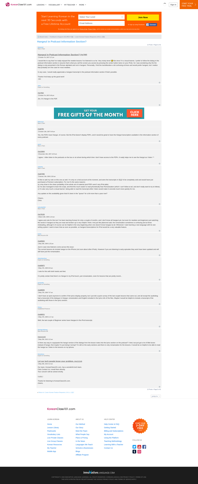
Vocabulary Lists (53, 434)
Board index (44, 37)
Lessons (40, 5)
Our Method (80, 424)
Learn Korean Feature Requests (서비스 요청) (90, 37)
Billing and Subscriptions (113, 431)
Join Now (143, 17)
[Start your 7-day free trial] (140, 426)
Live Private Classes (55, 438)
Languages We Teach (84, 445)
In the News (80, 441)
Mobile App (51, 451)
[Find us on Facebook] (144, 447)
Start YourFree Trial (189, 4)
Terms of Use (83, 29)
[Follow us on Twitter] (134, 447)
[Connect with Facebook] (151, 24)
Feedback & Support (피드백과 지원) (61, 37)
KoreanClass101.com (114, 477)
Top (159, 82)
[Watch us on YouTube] (139, 447)
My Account (108, 434)
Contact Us (108, 448)
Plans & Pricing (82, 438)
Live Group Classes (55, 441)
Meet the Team (81, 431)
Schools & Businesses (84, 448)
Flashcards (51, 431)
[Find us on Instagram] (139, 452)
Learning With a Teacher (113, 445)
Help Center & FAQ (111, 424)
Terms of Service (125, 479)
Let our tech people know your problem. (56, 361)
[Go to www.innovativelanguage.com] (99, 472)
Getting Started (110, 428)
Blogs (78, 451)
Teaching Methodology (113, 441)
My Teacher (69, 5)
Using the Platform (111, 438)
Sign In (173, 5)
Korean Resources (54, 445)
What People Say (82, 434)
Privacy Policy (92, 29)
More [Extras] (81, 5)
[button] (165, 4)
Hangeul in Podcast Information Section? (61, 41)
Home (49, 424)
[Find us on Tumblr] (134, 452)
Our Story (79, 428)
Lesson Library (53, 428)
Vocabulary (54, 5)
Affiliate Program (82, 455)
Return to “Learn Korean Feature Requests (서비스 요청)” (56, 392)
